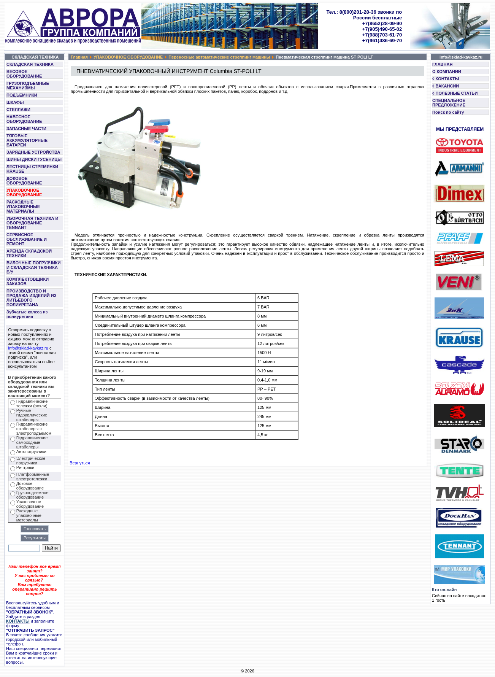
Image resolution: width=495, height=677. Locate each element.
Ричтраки (25, 467)
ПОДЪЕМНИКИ (21, 95)
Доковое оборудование (30, 485)
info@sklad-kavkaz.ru (28, 348)
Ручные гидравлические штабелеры (31, 415)
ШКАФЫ (15, 102)
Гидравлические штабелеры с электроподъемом (33, 428)
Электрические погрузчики (31, 460)
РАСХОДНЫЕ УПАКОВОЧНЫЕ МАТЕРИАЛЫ (23, 206)
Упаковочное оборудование (30, 504)
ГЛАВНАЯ (442, 64)
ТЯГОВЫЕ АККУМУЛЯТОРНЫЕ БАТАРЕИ (27, 140)
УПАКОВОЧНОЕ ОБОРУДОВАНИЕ (24, 192)
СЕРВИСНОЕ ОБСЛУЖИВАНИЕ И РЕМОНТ (26, 239)
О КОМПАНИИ (446, 71)
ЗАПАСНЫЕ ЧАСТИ (26, 128)
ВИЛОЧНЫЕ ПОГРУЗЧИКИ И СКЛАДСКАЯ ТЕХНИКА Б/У (33, 267)
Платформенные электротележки (32, 476)
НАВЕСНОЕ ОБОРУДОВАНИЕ (24, 119)
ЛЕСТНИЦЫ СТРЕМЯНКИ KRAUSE (32, 168)
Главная (79, 57)
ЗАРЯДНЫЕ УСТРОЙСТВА (33, 152)
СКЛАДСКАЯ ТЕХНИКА (30, 64)
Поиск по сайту (448, 112)
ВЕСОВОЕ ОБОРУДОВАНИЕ (24, 73)
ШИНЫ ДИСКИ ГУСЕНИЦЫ (34, 159)
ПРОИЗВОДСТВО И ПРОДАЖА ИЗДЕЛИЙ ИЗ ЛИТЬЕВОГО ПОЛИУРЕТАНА (31, 298)
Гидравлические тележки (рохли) (32, 403)
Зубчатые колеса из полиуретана (27, 314)
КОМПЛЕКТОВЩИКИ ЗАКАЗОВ (27, 281)
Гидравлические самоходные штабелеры (32, 442)
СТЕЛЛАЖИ (18, 109)
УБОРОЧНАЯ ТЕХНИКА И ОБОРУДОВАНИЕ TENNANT (32, 223)
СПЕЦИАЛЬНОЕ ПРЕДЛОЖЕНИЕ (448, 102)
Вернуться (80, 463)
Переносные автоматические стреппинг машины (219, 57)
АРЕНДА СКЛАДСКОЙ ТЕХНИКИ (29, 253)
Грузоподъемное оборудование (32, 494)
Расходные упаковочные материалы (28, 515)
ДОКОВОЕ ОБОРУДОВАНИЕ (24, 180)
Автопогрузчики (31, 451)
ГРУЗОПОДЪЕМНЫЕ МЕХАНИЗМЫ (27, 85)
